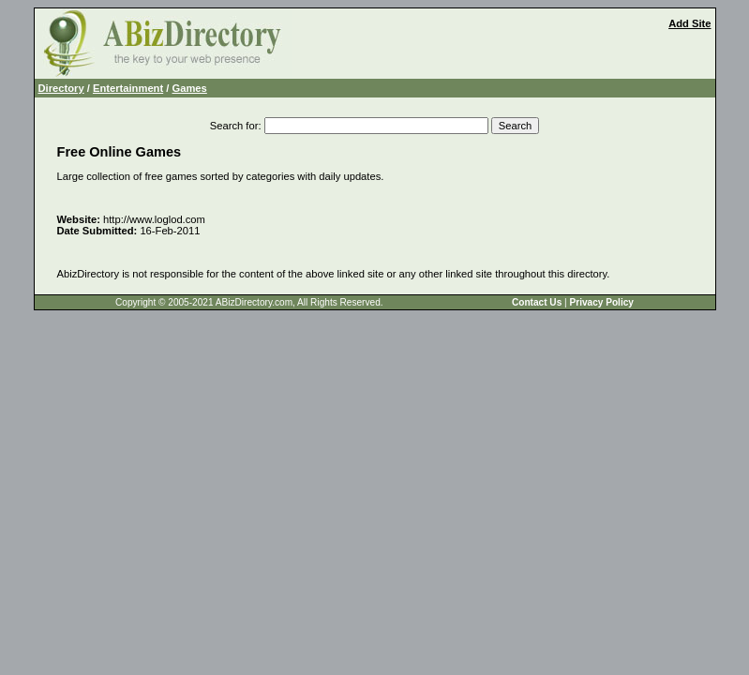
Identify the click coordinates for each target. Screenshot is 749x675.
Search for (234, 125)
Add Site (689, 23)
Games (189, 88)
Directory (61, 88)
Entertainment (128, 88)
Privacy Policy (601, 302)
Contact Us (537, 302)
